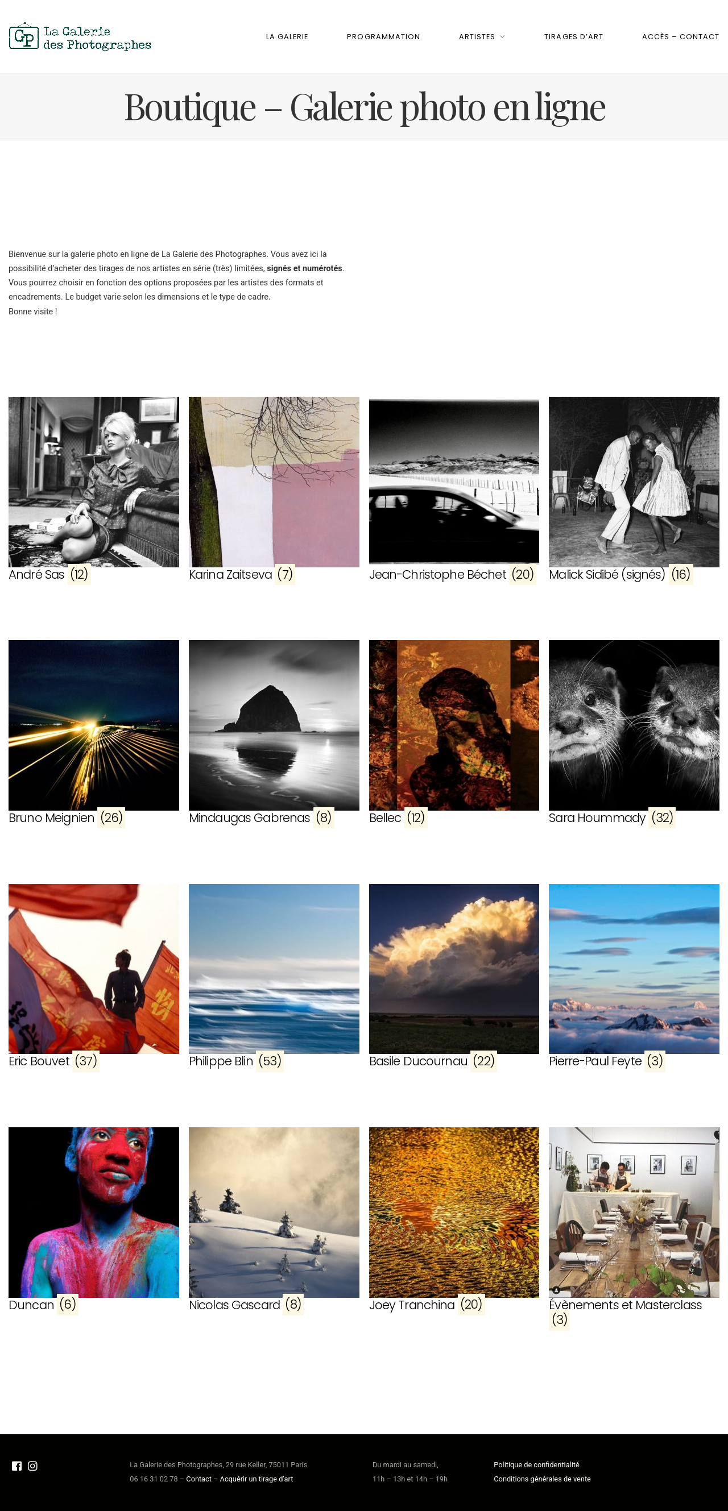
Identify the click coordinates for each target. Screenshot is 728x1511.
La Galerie (287, 36)
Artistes (477, 36)
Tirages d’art (573, 36)
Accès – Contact (680, 36)
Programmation (383, 36)
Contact (199, 1479)
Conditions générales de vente (542, 1479)
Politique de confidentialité (536, 1464)
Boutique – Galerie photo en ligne (364, 105)
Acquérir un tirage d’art (256, 1479)
